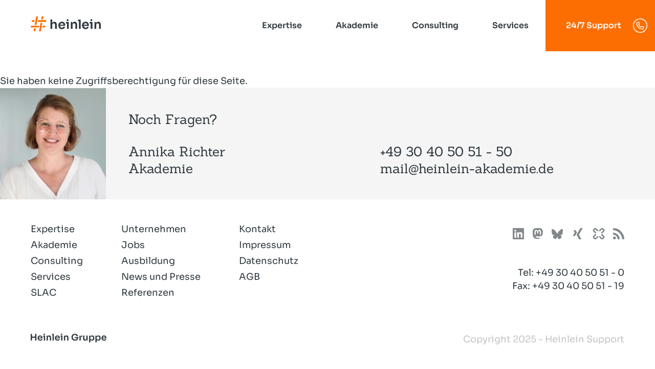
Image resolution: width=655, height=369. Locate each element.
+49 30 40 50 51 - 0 (580, 272)
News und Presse (161, 276)
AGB (249, 276)
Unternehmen (153, 229)
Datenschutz (268, 260)
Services (510, 25)
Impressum (265, 245)
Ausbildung (148, 260)
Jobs (133, 245)
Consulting (435, 25)
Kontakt (257, 229)
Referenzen (147, 292)
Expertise (282, 25)
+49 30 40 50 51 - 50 (446, 151)
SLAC (43, 292)
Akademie (357, 25)
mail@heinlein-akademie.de (467, 168)
